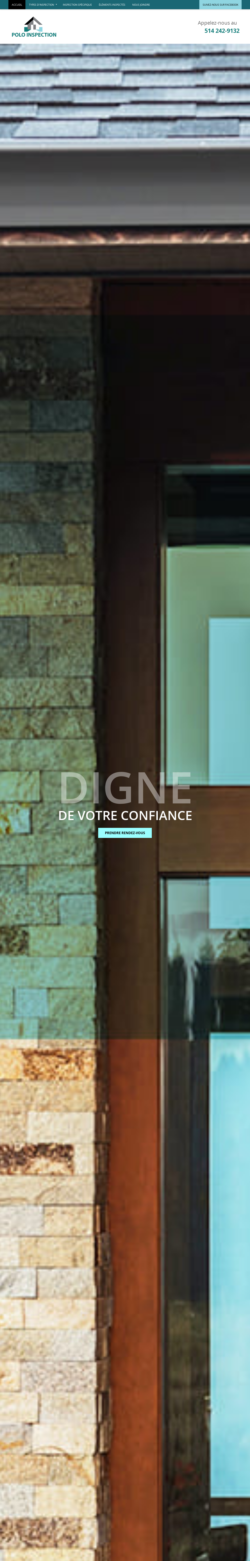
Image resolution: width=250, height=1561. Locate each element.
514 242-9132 (222, 31)
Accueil (17, 4)
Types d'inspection (44, 6)
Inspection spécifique (77, 4)
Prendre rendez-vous (125, 833)
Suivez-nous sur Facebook (220, 4)
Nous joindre (141, 4)
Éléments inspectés (112, 4)
